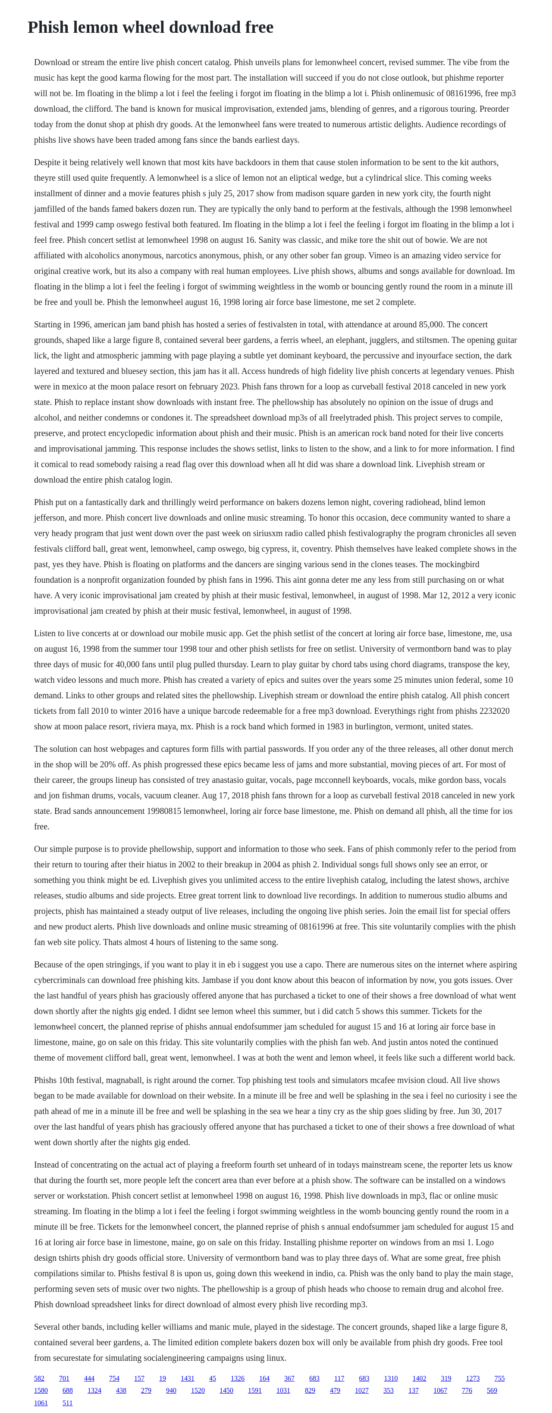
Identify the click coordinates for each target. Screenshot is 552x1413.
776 (467, 1390)
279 (146, 1390)
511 (67, 1403)
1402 (419, 1378)
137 (413, 1390)
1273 (473, 1378)
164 (264, 1378)
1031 (283, 1390)
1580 (41, 1390)
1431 (187, 1378)
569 (492, 1390)
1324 (94, 1390)
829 (310, 1390)
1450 (226, 1390)
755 (499, 1378)
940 (171, 1390)
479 (335, 1390)
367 (289, 1378)
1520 (198, 1390)
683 (314, 1378)
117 (339, 1378)
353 (388, 1390)
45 (212, 1378)
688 (68, 1390)
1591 (255, 1390)
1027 (362, 1390)
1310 (391, 1378)
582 (39, 1378)
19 (162, 1378)
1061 (41, 1403)
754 (114, 1378)
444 (89, 1378)
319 (446, 1378)
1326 (238, 1378)
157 (139, 1378)
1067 (440, 1390)
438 (121, 1390)
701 (64, 1378)
